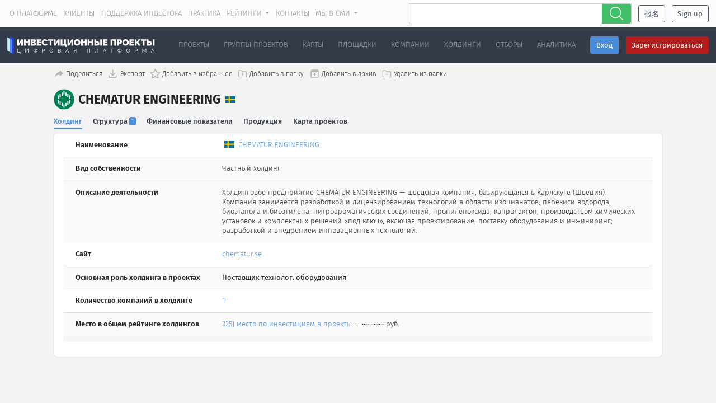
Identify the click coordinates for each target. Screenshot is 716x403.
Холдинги (462, 44)
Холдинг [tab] (68, 120)
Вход (604, 45)
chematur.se (242, 253)
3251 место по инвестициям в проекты (287, 324)
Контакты (292, 13)
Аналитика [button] (556, 44)
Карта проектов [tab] (321, 120)
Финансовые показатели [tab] (190, 120)
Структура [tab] (114, 120)
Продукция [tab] (263, 120)
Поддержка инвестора (141, 13)
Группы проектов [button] (256, 44)
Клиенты (79, 13)
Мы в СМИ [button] (333, 13)
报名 (651, 14)
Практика (204, 13)
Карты (313, 44)
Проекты (193, 44)
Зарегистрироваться (667, 45)
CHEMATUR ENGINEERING (278, 144)
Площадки (357, 44)
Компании (410, 44)
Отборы (509, 44)
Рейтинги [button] (245, 13)
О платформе (33, 13)
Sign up (690, 14)
